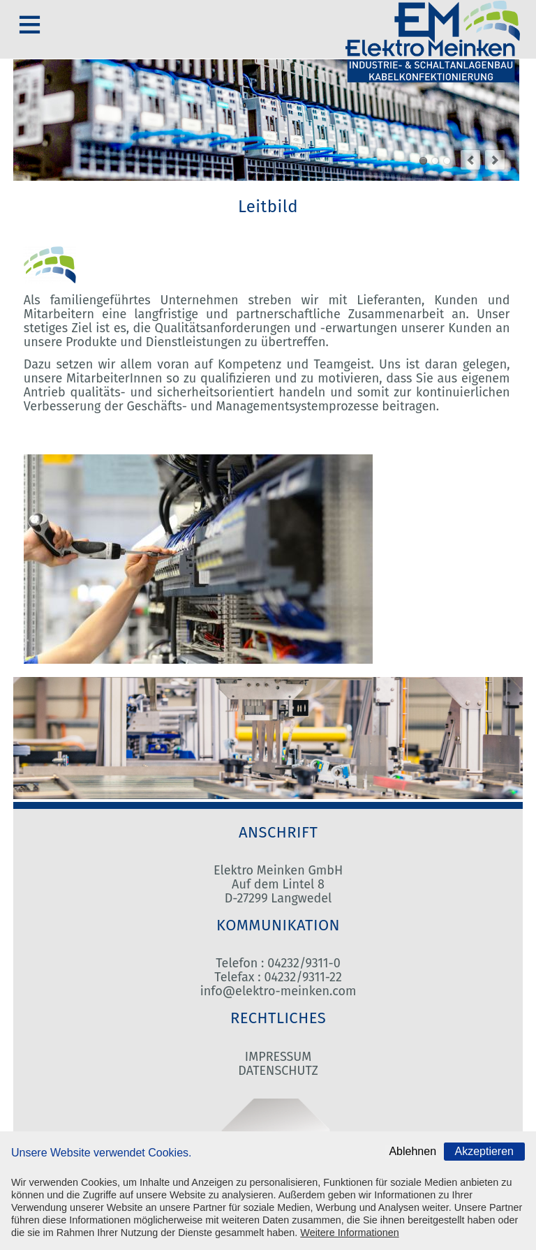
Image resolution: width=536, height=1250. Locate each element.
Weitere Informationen (349, 1232)
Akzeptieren (484, 1151)
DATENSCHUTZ (278, 1070)
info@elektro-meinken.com (278, 991)
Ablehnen (412, 1151)
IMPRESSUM (278, 1056)
